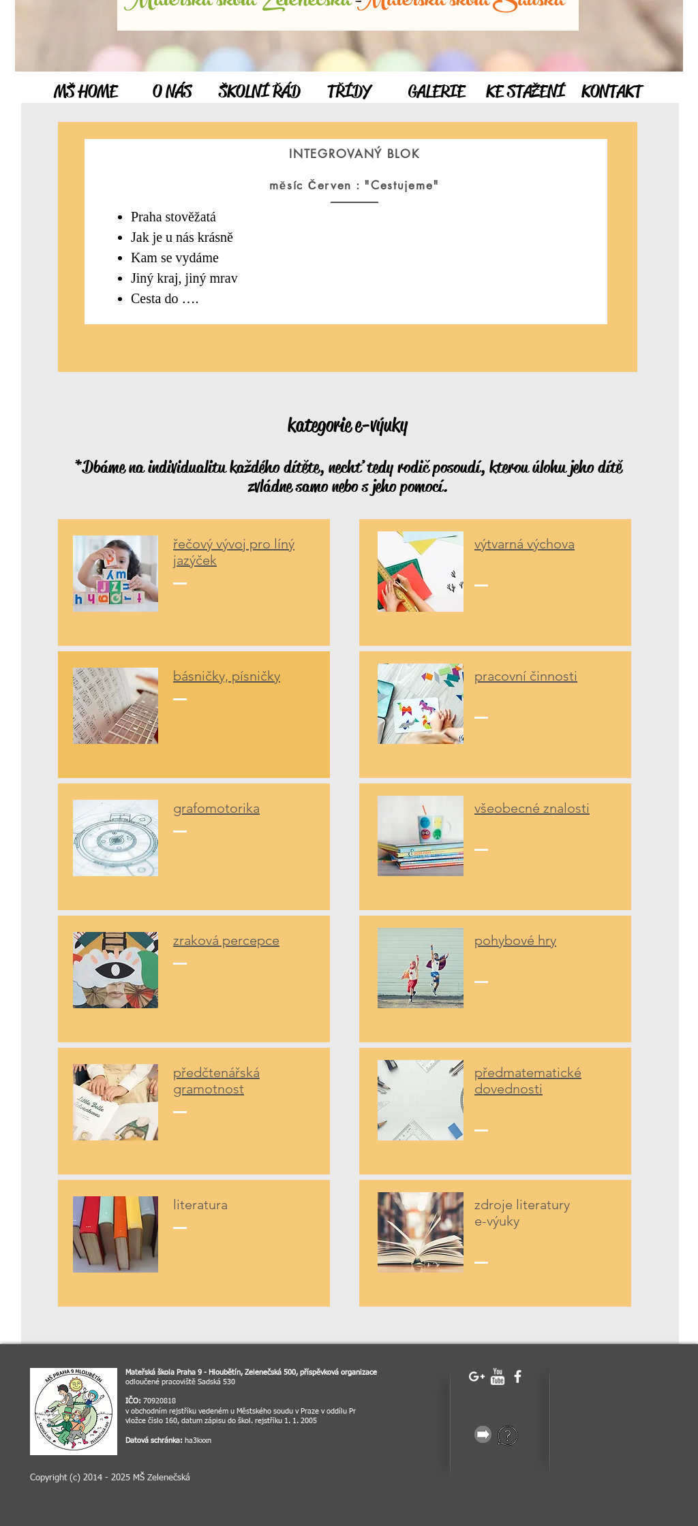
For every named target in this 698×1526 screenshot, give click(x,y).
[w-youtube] (497, 1376)
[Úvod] (325, 353)
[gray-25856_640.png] (482, 1434)
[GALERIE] (437, 92)
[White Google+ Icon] (476, 1376)
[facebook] (517, 1376)
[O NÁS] (172, 92)
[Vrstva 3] (371, 353)
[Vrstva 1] (341, 353)
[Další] (625, 247)
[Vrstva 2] (356, 353)
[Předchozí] (70, 247)
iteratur (199, 1204)
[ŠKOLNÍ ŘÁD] (259, 92)
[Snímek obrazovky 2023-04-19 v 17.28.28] (73, 1411)
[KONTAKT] (612, 92)
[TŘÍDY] (349, 92)
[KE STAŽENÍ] (525, 92)
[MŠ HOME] (85, 92)
